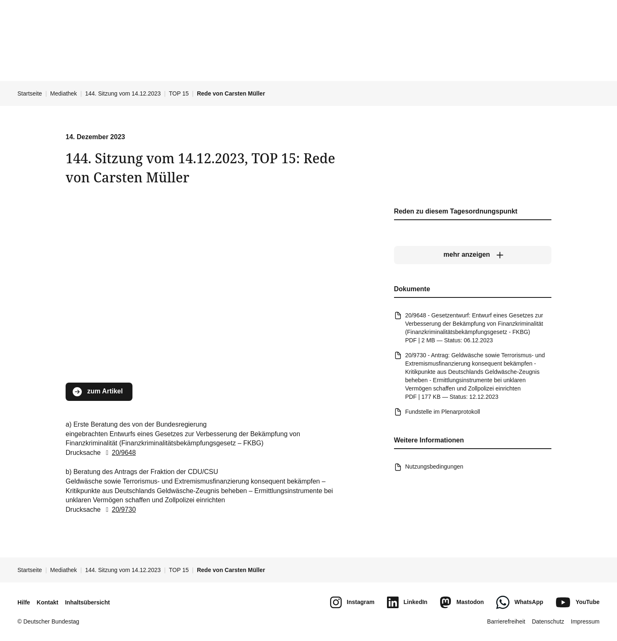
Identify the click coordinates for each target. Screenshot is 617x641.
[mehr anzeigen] (472, 255)
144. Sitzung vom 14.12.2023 (123, 93)
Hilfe (23, 602)
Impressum (585, 621)
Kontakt (47, 602)
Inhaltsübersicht (87, 602)
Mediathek (63, 93)
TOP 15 (179, 93)
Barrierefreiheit (506, 621)
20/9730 (119, 509)
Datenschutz (548, 621)
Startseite (29, 93)
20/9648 (119, 452)
